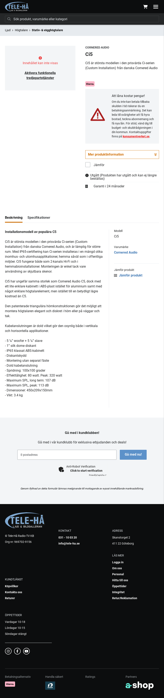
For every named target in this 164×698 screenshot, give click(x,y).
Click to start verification (86, 470)
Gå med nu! (133, 454)
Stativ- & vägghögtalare (47, 30)
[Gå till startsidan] (17, 7)
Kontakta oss (13, 592)
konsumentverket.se (136, 136)
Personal (118, 574)
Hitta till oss (120, 580)
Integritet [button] (118, 592)
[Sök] (82, 19)
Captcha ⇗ (97, 475)
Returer (10, 598)
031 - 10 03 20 (67, 537)
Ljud (8, 30)
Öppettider (119, 586)
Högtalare (21, 30)
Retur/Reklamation (124, 598)
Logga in (118, 562)
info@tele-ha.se (69, 543)
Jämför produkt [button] (128, 275)
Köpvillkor (11, 586)
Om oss (117, 568)
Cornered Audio (125, 252)
